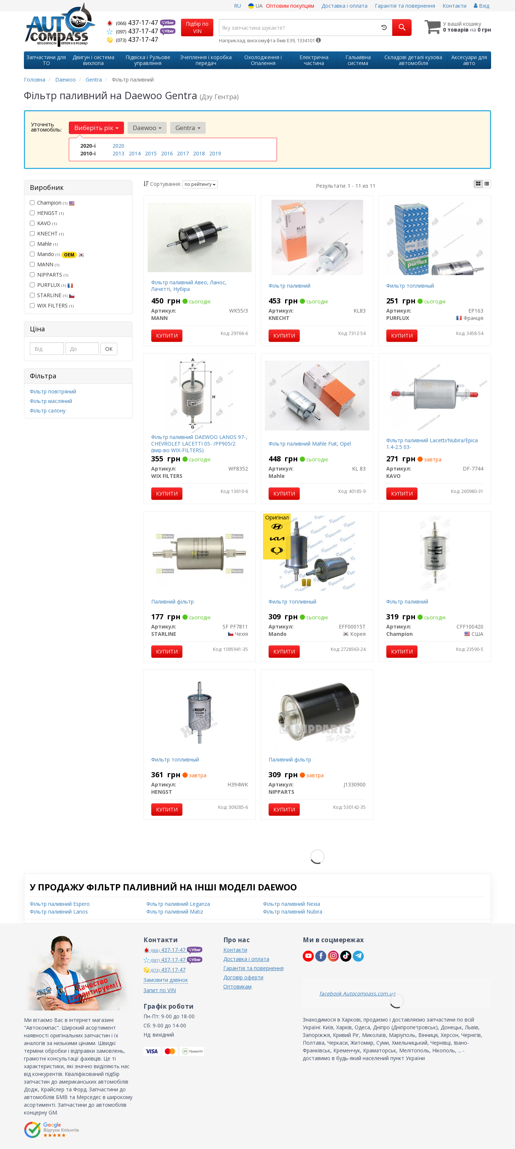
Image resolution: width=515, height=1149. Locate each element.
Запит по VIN (159, 990)
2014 (135, 153)
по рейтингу (200, 184)
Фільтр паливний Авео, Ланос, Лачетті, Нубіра (189, 285)
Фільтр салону (47, 410)
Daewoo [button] (146, 127)
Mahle (44, 243)
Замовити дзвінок (165, 979)
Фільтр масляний (51, 400)
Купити (167, 335)
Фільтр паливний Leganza (178, 903)
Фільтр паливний (289, 285)
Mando (57, 254)
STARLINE (52, 295)
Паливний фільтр (172, 601)
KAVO (43, 223)
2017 (183, 153)
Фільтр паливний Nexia (291, 903)
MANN (44, 264)
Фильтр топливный (410, 285)
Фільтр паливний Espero (60, 903)
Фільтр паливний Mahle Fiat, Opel (310, 443)
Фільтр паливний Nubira (292, 911)
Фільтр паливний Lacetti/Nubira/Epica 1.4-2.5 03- (432, 443)
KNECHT (47, 233)
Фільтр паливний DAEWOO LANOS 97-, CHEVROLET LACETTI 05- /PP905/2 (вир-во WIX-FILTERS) (199, 443)
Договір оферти (243, 977)
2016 (167, 153)
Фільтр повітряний (53, 391)
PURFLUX (51, 284)
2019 (215, 153)
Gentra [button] (187, 127)
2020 (118, 145)
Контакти (454, 5)
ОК (109, 348)
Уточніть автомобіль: (46, 126)
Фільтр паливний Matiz (174, 911)
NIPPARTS (49, 274)
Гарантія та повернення (405, 5)
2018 (199, 153)
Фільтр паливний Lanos (59, 911)
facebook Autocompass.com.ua (357, 993)
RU (237, 5)
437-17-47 (133, 22)
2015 (151, 153)
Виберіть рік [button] (96, 127)
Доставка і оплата (344, 5)
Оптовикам (237, 986)
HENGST (47, 212)
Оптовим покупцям (290, 5)
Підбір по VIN (197, 27)
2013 (118, 153)
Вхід (481, 5)
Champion (52, 202)
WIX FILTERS (52, 305)
